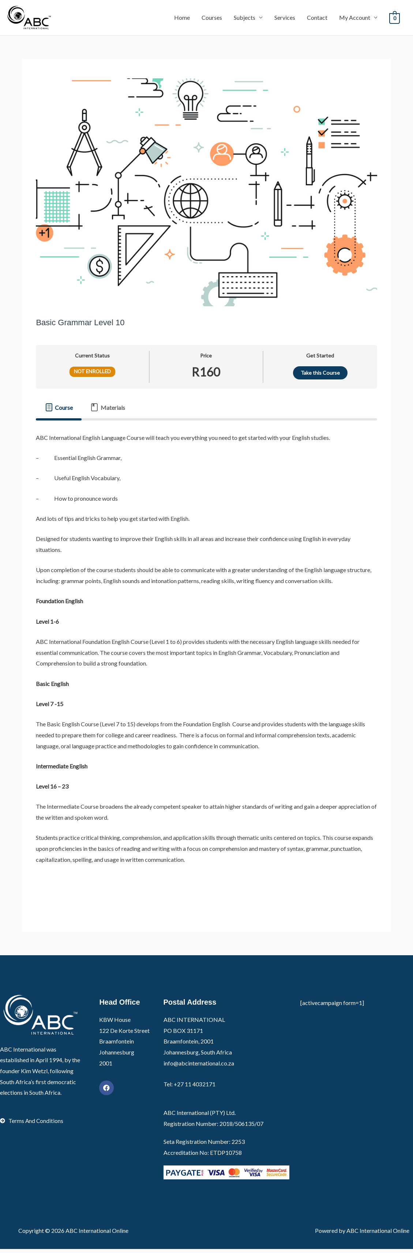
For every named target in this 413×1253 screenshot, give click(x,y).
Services (284, 19)
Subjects (244, 19)
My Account (354, 19)
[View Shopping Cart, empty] (394, 19)
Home (182, 19)
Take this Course (320, 377)
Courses (212, 19)
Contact (317, 19)
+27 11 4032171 (195, 1088)
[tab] (59, 411)
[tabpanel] (206, 668)
